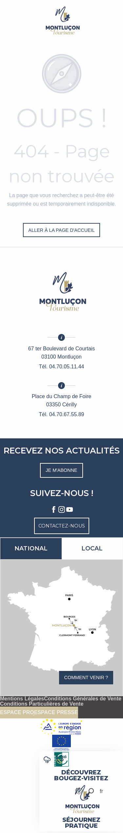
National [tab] (31, 548)
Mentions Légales (22, 698)
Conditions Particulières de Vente (41, 704)
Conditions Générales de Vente (82, 698)
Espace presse (56, 712)
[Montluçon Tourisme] (61, 20)
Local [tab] (92, 548)
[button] (90, 791)
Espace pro (17, 712)
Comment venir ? (86, 677)
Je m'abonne (61, 470)
